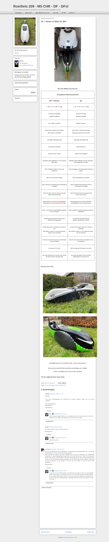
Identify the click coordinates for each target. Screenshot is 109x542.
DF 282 (64, 12)
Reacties (49, 411)
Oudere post (90, 532)
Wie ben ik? (28, 12)
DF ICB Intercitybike (50, 385)
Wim (50, 414)
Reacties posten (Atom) (71, 537)
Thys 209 (55, 12)
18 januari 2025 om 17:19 (60, 414)
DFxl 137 (71, 12)
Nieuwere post (45, 532)
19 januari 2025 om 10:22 (58, 449)
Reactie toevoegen (46, 487)
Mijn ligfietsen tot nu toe (42, 12)
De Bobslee (48, 449)
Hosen (57, 385)
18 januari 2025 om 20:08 (55, 427)
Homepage (68, 532)
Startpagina (18, 12)
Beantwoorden (48, 407)
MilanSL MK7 (62, 385)
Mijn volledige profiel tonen (26, 65)
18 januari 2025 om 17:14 (56, 394)
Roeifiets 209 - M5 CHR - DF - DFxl (40, 6)
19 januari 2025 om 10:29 (60, 470)
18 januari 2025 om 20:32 (60, 437)
